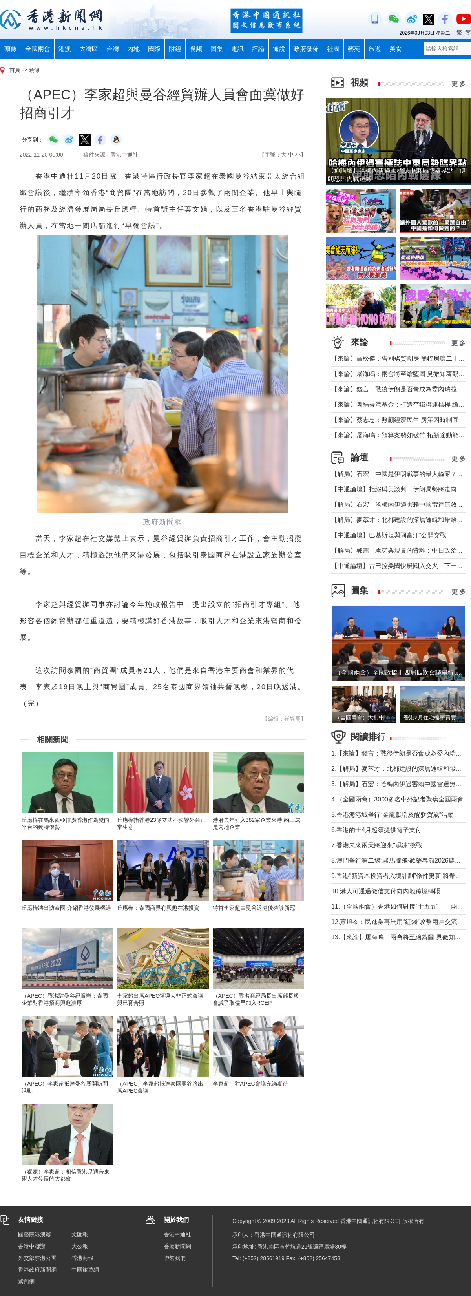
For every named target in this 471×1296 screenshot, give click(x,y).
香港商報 (82, 1258)
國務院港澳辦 (34, 1234)
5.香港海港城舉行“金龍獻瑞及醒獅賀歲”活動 (392, 814)
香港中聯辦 (32, 1246)
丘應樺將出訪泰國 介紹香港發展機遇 (66, 908)
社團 (333, 49)
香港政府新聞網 (37, 1270)
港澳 (64, 49)
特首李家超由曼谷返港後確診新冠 (254, 908)
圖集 (216, 49)
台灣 (112, 49)
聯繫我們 (175, 1258)
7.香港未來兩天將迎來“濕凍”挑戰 (376, 845)
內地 (133, 49)
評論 (258, 49)
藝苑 (354, 49)
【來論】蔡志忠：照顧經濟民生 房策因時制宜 (394, 419)
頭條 (10, 49)
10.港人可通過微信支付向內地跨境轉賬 (385, 891)
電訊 (237, 49)
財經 (175, 49)
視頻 (196, 49)
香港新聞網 (177, 1246)
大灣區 (88, 49)
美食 (395, 49)
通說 (279, 49)
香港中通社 (177, 1234)
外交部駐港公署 (37, 1258)
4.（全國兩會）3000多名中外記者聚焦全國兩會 (397, 799)
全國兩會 (37, 49)
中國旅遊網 (85, 1270)
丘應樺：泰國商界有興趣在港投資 (158, 908)
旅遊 (375, 49)
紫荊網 (26, 1281)
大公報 (79, 1246)
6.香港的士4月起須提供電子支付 (376, 830)
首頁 (14, 70)
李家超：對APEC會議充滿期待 (250, 1084)
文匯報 (79, 1234)
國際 (154, 49)
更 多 (458, 83)
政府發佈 (306, 49)
